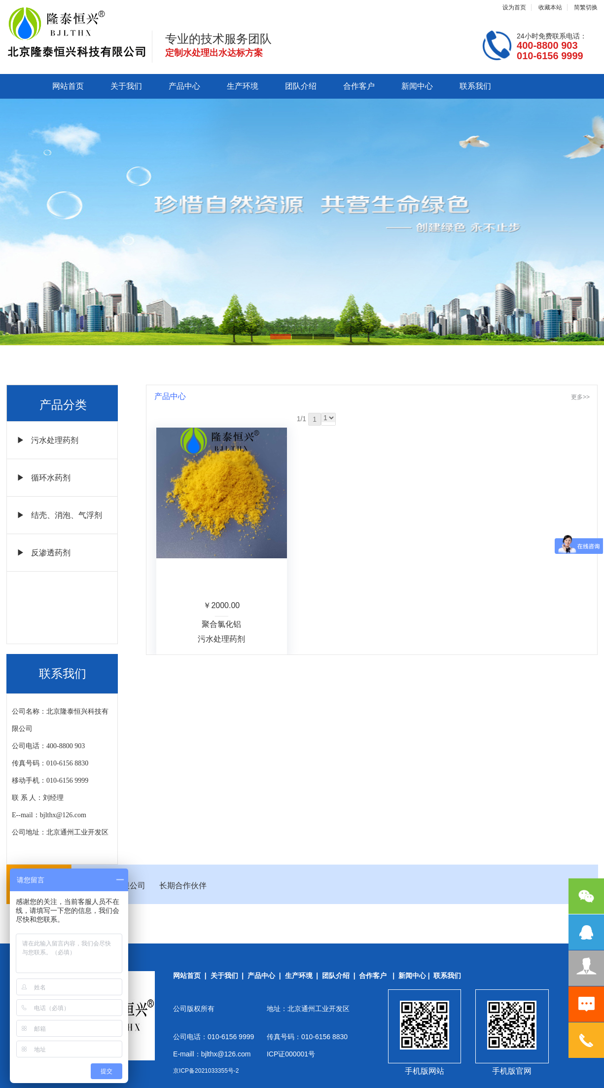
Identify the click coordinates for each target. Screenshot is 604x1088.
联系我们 (475, 86)
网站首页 (68, 86)
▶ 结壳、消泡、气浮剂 (59, 515)
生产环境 (242, 86)
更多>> (580, 397)
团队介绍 (301, 86)
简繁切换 (586, 7)
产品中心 (184, 86)
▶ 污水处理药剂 (47, 440)
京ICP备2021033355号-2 (206, 1070)
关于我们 (126, 86)
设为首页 (514, 7)
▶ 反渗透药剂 (44, 552)
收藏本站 (550, 7)
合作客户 (359, 86)
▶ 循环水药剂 (44, 477)
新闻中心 (417, 86)
